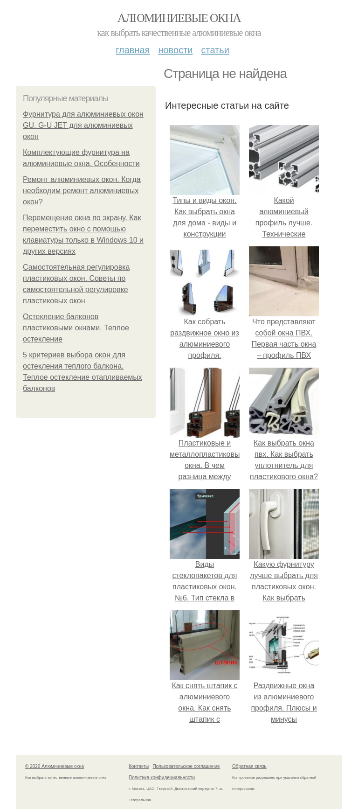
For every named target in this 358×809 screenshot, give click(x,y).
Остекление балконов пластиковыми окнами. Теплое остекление (76, 328)
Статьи (215, 50)
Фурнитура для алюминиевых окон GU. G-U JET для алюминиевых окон (83, 125)
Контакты (139, 766)
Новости (175, 50)
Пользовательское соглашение (186, 766)
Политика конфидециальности (162, 777)
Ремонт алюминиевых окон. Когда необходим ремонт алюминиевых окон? (82, 190)
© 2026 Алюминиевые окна (54, 766)
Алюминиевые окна (179, 18)
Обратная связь (249, 766)
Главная (133, 50)
